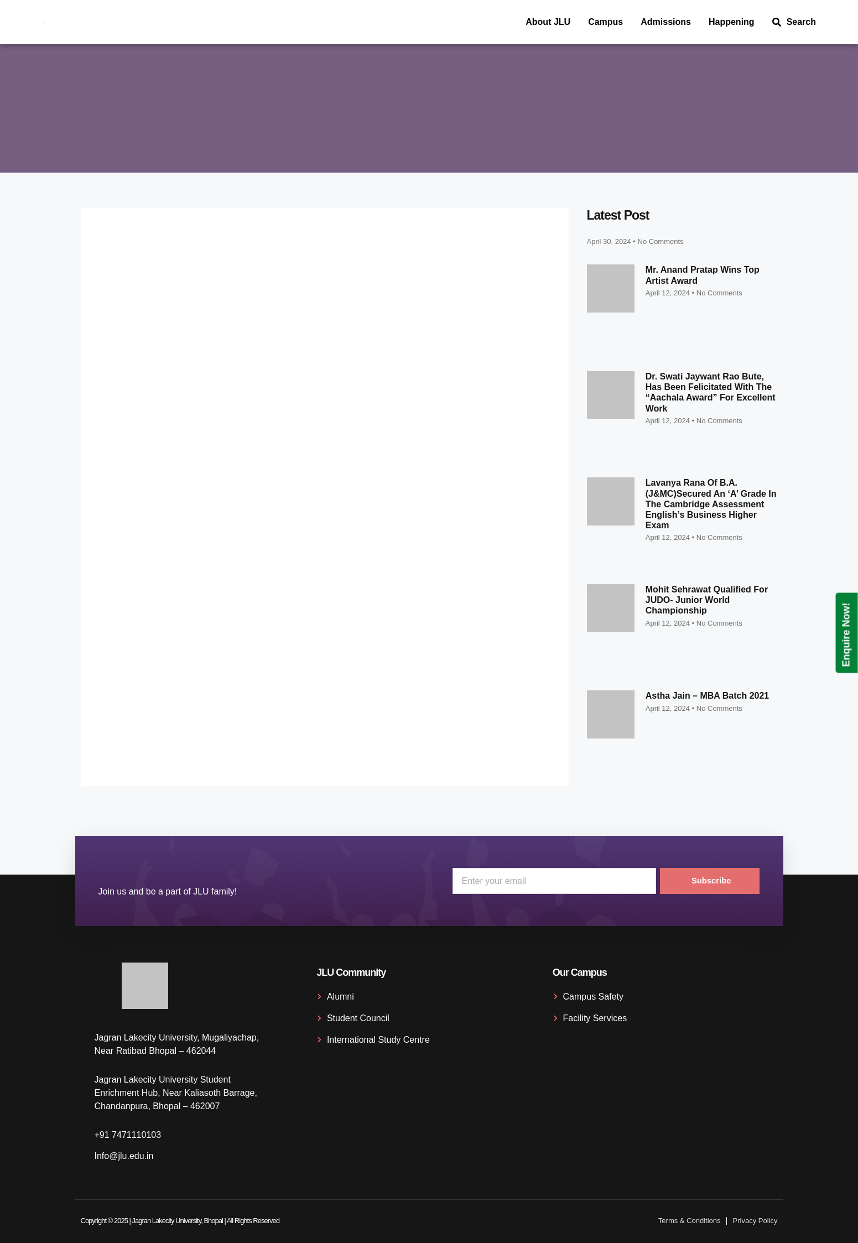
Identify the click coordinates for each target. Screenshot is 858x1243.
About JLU (548, 22)
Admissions (666, 22)
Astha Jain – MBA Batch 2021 (707, 695)
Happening (732, 22)
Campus (605, 22)
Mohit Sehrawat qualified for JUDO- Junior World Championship (707, 600)
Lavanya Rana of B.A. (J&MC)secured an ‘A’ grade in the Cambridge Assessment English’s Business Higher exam (711, 504)
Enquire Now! (846, 634)
